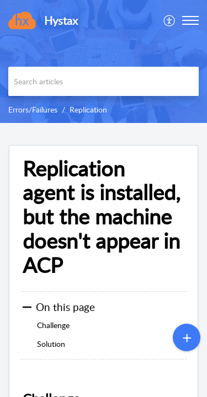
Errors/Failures (32, 109)
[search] (103, 81)
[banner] (103, 61)
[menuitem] (169, 20)
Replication (88, 109)
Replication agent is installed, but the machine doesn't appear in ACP (102, 217)
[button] (190, 20)
